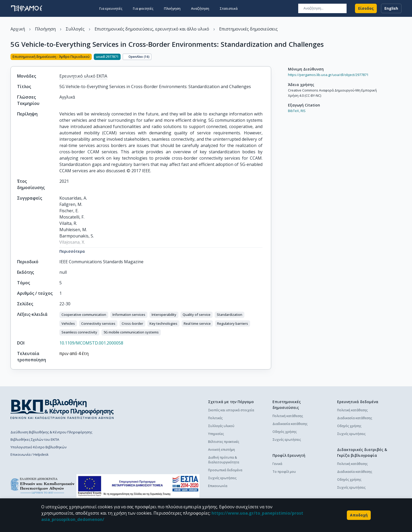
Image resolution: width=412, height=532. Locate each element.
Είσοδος (366, 8)
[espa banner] (137, 486)
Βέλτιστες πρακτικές (223, 441)
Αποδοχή (359, 515)
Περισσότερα (72, 251)
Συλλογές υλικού (221, 426)
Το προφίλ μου (284, 471)
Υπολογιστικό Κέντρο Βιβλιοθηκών (38, 447)
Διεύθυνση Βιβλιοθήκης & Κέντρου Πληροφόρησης (51, 432)
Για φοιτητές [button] (143, 8)
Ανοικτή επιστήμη (221, 449)
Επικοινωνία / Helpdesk (30, 454)
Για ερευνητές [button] (110, 8)
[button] (83, 315)
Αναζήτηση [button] (200, 8)
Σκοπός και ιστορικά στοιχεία (231, 410)
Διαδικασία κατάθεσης (289, 424)
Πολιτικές (215, 418)
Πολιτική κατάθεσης (287, 416)
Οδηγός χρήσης (284, 431)
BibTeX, (294, 110)
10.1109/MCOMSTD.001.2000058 (91, 343)
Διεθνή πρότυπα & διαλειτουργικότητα (223, 459)
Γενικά (277, 464)
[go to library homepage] (62, 409)
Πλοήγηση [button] (172, 8)
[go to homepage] (27, 8)
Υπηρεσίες (216, 434)
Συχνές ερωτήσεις (222, 478)
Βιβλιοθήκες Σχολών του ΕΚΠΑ (35, 439)
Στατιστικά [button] (229, 8)
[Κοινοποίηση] (269, 57)
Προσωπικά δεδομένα (225, 470)
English (391, 8)
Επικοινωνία (217, 486)
